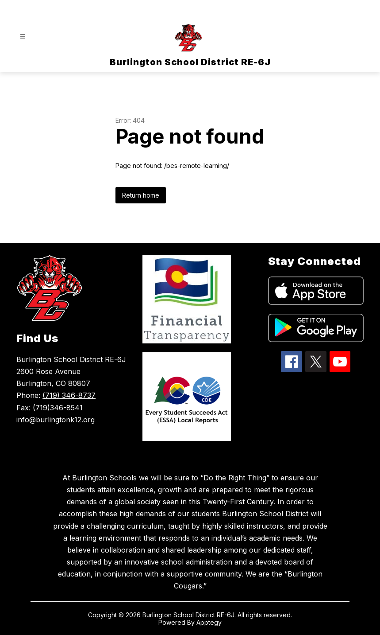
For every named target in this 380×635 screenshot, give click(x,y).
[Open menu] (23, 36)
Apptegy (209, 622)
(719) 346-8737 (69, 395)
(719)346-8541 (58, 407)
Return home (140, 195)
